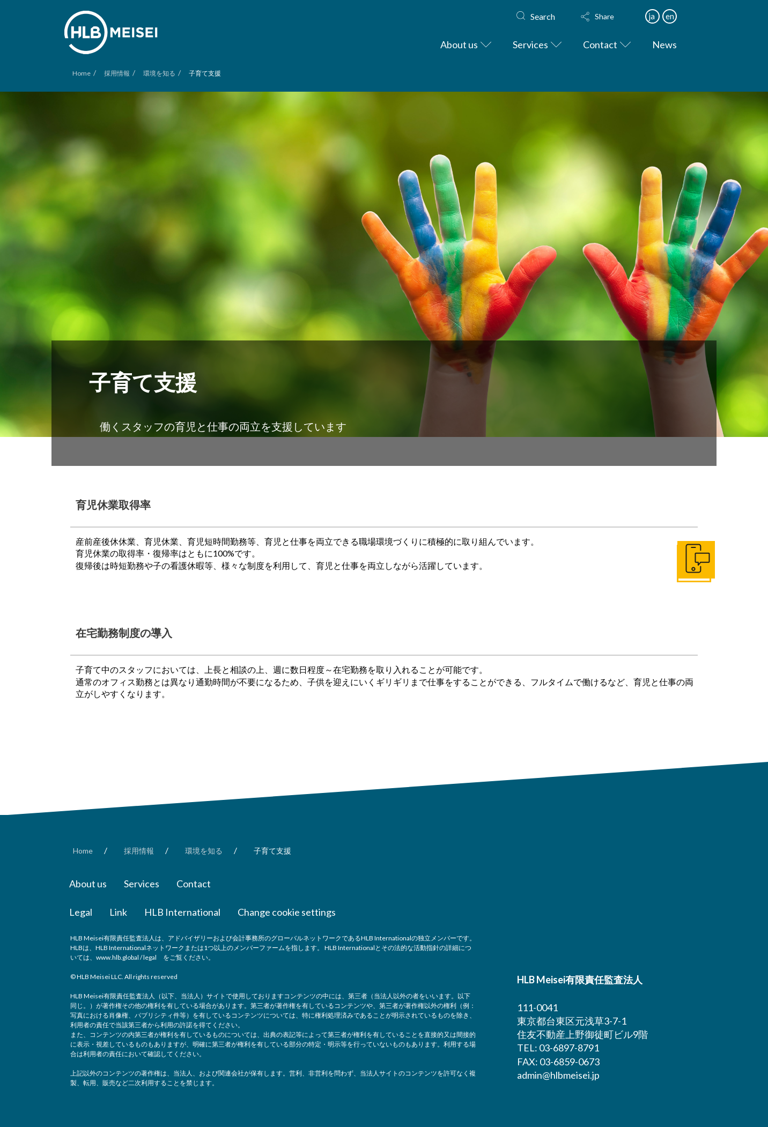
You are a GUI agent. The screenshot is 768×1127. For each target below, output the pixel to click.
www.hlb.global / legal (126, 957)
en (670, 16)
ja (651, 16)
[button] (607, 16)
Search (542, 16)
